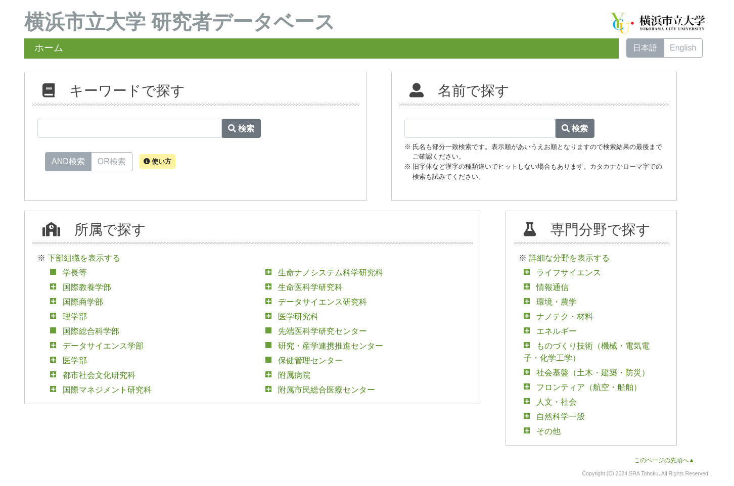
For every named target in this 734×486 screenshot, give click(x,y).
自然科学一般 (560, 416)
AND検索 (68, 161)
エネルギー (556, 331)
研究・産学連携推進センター (330, 346)
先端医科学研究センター (322, 331)
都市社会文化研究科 (99, 375)
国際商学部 (83, 302)
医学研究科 (298, 316)
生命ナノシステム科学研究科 (330, 272)
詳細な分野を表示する (569, 258)
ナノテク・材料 (564, 316)
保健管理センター (310, 360)
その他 (548, 431)
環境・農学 (556, 302)
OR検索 (112, 161)
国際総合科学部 (91, 331)
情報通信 (552, 287)
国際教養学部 (87, 287)
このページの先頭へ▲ (664, 460)
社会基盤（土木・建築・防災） (593, 372)
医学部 (75, 360)
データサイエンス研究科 (322, 302)
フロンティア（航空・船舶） (588, 387)
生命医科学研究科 (310, 287)
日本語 (645, 47)
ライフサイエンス (568, 272)
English (683, 47)
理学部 (75, 316)
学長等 (75, 272)
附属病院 (294, 375)
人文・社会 (556, 402)
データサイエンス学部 (103, 346)
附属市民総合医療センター (326, 389)
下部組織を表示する (84, 258)
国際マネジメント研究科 (107, 389)
